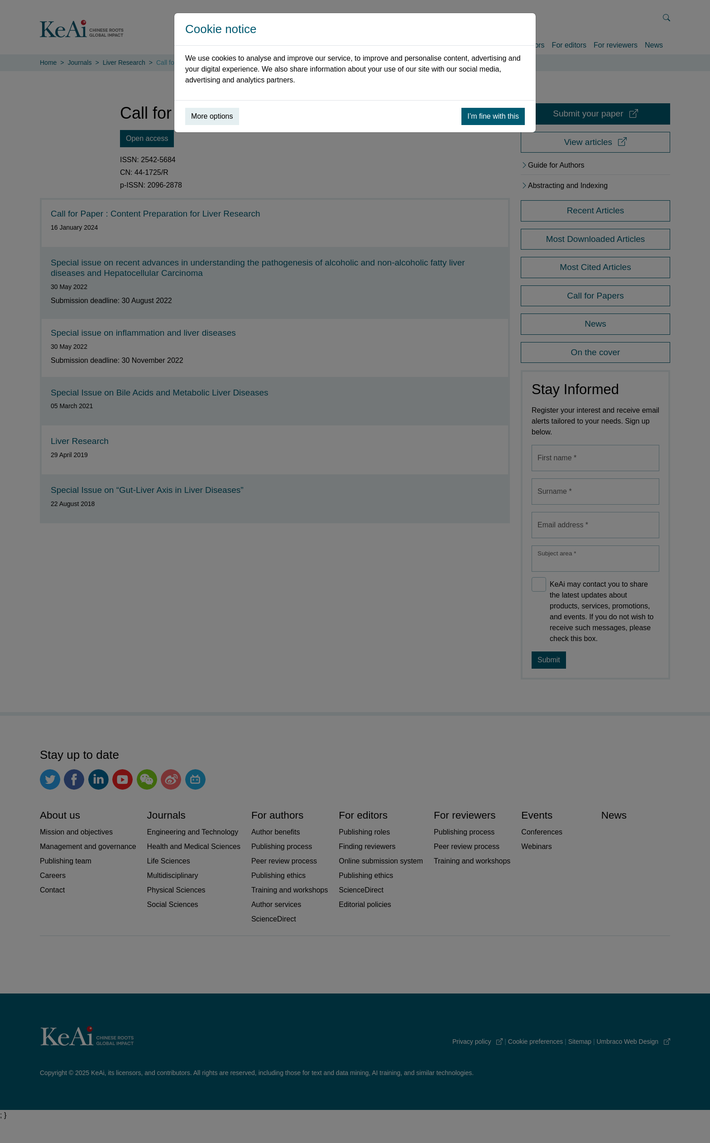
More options (212, 116)
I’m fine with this (493, 116)
